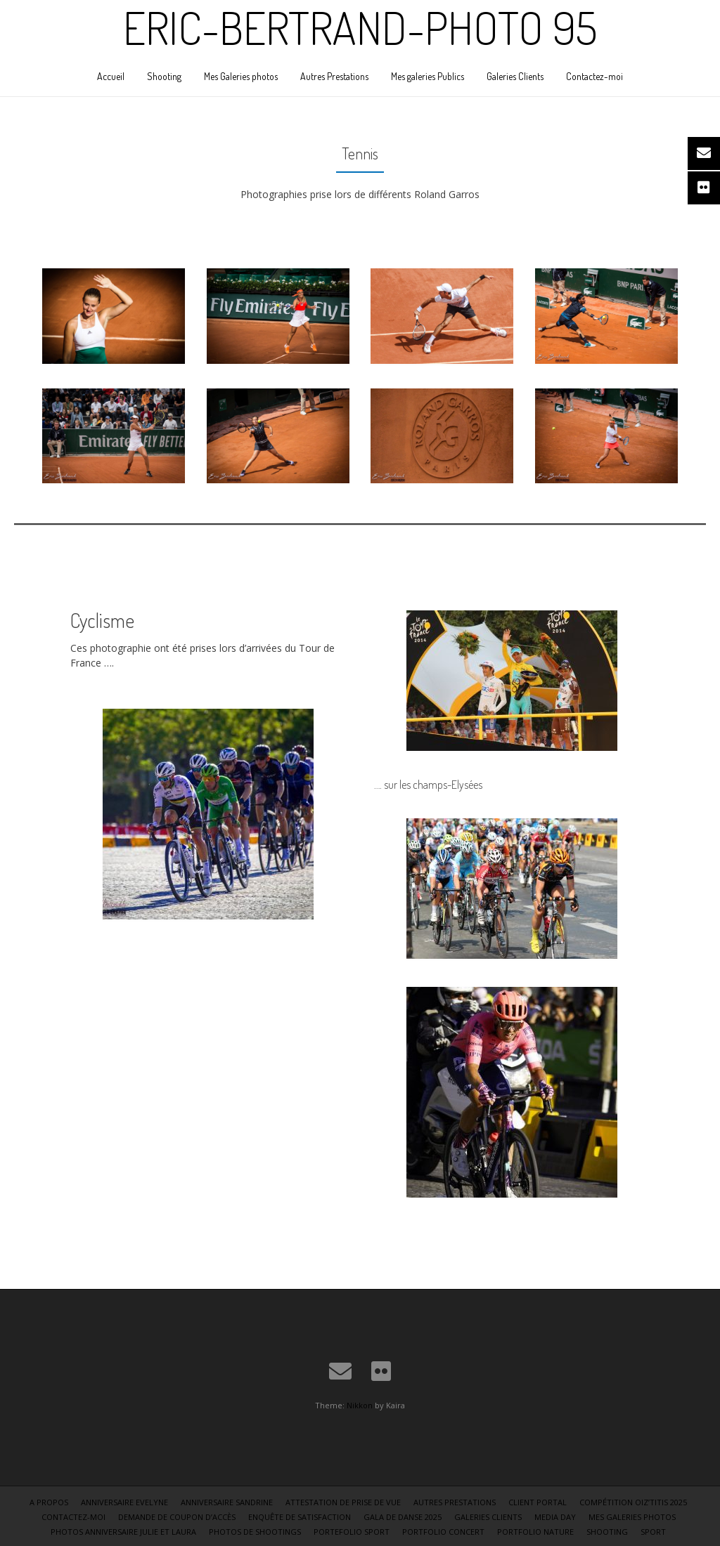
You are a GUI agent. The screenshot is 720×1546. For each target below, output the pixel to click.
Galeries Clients (515, 76)
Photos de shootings (255, 1531)
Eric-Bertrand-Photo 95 (360, 27)
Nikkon (360, 1405)
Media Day (555, 1517)
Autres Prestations (334, 76)
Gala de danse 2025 (403, 1517)
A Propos (49, 1502)
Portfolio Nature (535, 1531)
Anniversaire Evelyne (124, 1502)
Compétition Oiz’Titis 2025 (633, 1502)
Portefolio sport (352, 1531)
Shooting (164, 76)
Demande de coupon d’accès (177, 1517)
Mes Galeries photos (241, 76)
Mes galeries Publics (427, 76)
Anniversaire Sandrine (227, 1502)
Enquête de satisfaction (299, 1517)
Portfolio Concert (443, 1531)
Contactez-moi (594, 76)
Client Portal (537, 1502)
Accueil (110, 76)
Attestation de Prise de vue (343, 1502)
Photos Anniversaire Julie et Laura (123, 1531)
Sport (653, 1531)
